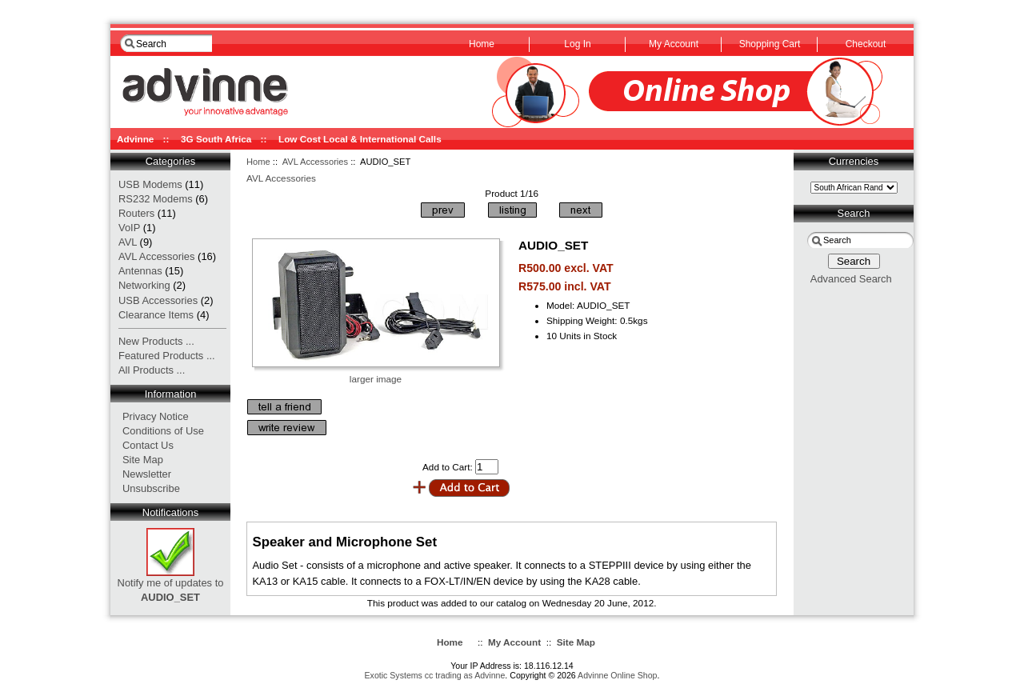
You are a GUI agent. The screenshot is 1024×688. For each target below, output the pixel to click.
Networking (144, 285)
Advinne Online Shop (617, 675)
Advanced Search (851, 279)
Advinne (135, 139)
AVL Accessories (315, 161)
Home (258, 161)
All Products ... (151, 370)
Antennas (140, 271)
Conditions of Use (163, 431)
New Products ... (156, 341)
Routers (136, 213)
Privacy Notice (155, 416)
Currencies (853, 161)
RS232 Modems (155, 199)
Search (854, 213)
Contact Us (148, 445)
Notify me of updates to (171, 584)
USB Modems (150, 184)
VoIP (129, 228)
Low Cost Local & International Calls (360, 139)
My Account (514, 642)
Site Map (142, 460)
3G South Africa (216, 139)
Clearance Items (156, 315)
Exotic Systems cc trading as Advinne (435, 675)
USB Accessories (158, 300)
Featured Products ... (166, 356)
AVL (127, 242)
